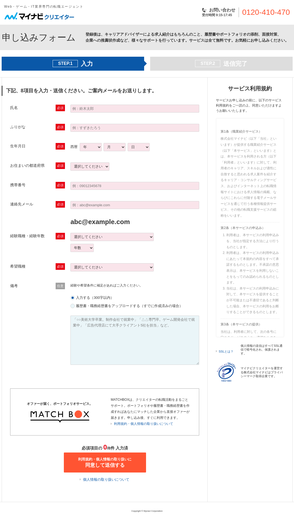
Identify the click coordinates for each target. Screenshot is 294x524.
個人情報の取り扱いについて (106, 479)
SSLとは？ (226, 351)
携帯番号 (17, 185)
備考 (14, 286)
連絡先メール (21, 204)
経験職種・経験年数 (27, 236)
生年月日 (17, 146)
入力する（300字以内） (95, 298)
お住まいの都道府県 (27, 165)
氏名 (14, 107)
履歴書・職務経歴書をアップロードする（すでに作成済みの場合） (129, 306)
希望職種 (17, 266)
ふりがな (17, 127)
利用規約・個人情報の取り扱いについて (143, 424)
